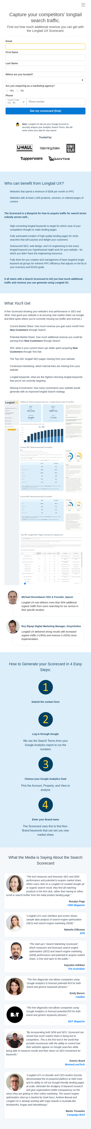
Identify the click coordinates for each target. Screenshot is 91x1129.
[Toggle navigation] (83, 4)
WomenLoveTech (75, 1064)
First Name (12, 52)
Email (9, 41)
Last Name (12, 63)
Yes (12, 90)
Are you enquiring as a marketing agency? (30, 85)
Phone (9, 95)
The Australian (76, 968)
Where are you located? (19, 74)
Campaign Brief (76, 1114)
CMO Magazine (76, 905)
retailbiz (80, 997)
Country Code (13, 100)
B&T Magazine (76, 1021)
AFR (82, 933)
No (22, 90)
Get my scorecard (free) (45, 110)
